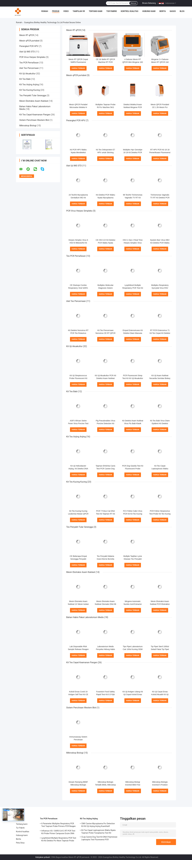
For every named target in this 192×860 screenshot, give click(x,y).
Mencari (133, 3)
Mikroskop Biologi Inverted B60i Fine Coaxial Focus (132, 785)
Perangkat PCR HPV (28, 46)
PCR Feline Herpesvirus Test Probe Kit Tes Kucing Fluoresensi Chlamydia (159, 514)
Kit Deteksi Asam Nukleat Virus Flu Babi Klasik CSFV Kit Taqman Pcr (132, 423)
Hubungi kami (148, 11)
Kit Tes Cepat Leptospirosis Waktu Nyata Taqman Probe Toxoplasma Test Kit (98, 831)
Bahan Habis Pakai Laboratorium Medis (85, 617)
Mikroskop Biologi (27, 125)
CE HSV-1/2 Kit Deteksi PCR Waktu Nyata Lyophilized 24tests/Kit (105, 243)
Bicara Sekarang (149, 3)
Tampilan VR (79, 11)
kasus (173, 11)
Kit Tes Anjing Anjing (29, 84)
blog (182, 11)
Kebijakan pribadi (42, 857)
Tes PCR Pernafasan (29, 62)
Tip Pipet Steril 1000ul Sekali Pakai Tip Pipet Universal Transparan (160, 649)
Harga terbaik (78, 68)
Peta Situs (20, 843)
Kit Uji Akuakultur (27, 73)
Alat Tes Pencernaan (29, 68)
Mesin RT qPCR (26, 35)
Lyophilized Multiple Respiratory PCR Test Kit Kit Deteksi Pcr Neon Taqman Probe (58, 839)
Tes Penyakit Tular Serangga (32, 95)
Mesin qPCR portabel (29, 40)
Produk (55, 11)
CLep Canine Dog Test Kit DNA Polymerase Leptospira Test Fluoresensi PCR (99, 838)
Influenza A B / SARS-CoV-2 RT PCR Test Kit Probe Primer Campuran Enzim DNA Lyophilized (58, 832)
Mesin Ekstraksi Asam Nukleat (33, 101)
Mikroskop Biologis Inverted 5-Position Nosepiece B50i (160, 785)
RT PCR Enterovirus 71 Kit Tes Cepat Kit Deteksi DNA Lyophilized (160, 333)
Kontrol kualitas (129, 11)
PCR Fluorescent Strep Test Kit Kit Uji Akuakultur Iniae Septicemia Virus (132, 378)
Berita (162, 11)
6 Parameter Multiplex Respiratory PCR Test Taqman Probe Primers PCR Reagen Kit (58, 825)
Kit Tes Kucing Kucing (29, 90)
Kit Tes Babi (25, 79)
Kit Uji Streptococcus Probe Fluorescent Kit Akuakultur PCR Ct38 (78, 378)
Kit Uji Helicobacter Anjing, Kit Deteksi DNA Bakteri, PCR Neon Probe (78, 468)
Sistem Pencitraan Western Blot (34, 120)
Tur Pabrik (111, 11)
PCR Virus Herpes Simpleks (32, 57)
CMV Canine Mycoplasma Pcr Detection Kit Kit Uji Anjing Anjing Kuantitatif (98, 824)
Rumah (44, 11)
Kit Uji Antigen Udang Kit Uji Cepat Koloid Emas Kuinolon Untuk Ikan (133, 694)
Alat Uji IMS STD (27, 51)
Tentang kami (95, 11)
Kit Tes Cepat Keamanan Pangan (34, 114)
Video (66, 11)
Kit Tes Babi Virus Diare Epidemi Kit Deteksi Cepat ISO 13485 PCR (160, 423)
